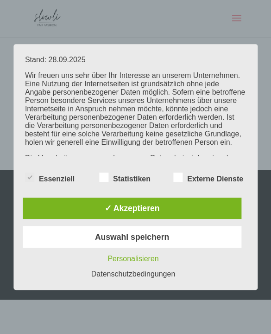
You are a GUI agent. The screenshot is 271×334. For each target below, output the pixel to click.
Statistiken (125, 178)
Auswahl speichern (132, 237)
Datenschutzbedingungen (133, 274)
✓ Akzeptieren (132, 208)
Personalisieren (132, 259)
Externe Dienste (208, 178)
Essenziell (50, 178)
